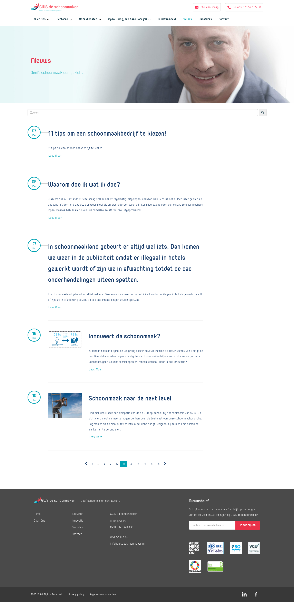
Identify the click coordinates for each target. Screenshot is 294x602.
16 (158, 463)
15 (151, 463)
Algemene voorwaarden (103, 594)
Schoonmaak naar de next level (129, 398)
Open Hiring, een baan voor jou (129, 19)
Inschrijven (248, 525)
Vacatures (205, 19)
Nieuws (187, 19)
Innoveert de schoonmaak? (124, 336)
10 (117, 463)
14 (144, 463)
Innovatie (77, 520)
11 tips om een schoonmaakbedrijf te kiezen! (107, 133)
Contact (224, 19)
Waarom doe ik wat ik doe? (84, 184)
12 (130, 463)
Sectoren (64, 19)
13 (137, 463)
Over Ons (42, 19)
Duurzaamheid (167, 19)
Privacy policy (76, 594)
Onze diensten (90, 19)
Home (37, 514)
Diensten (77, 527)
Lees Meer (55, 155)
